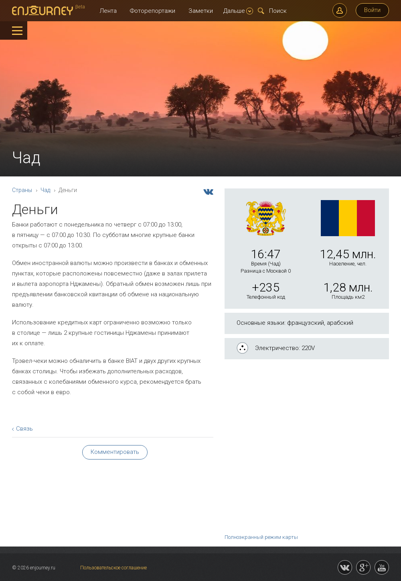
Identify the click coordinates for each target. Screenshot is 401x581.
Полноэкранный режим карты (261, 537)
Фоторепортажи (152, 10)
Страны (22, 190)
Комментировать (115, 451)
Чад (45, 190)
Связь (24, 428)
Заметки (200, 10)
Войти (372, 10)
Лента (108, 10)
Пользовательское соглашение (113, 568)
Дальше (238, 10)
